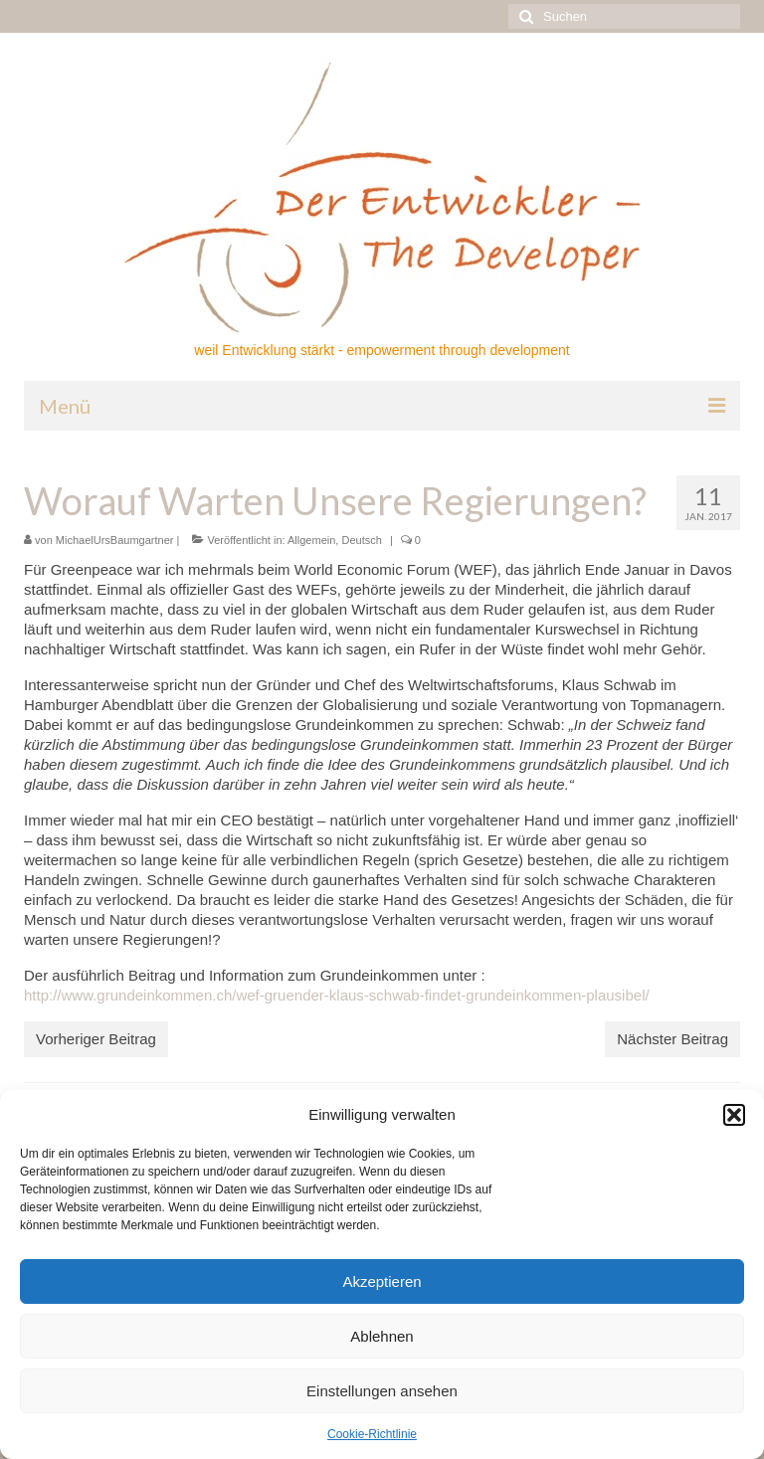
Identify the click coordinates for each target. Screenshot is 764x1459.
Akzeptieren (381, 1281)
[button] (734, 1115)
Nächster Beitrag (672, 1038)
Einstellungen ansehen (382, 1390)
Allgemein (311, 540)
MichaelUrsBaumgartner (115, 540)
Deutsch (361, 540)
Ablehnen (381, 1336)
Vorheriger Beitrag (96, 1038)
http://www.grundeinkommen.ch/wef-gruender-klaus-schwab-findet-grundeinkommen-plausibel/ (337, 995)
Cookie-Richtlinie (372, 1434)
